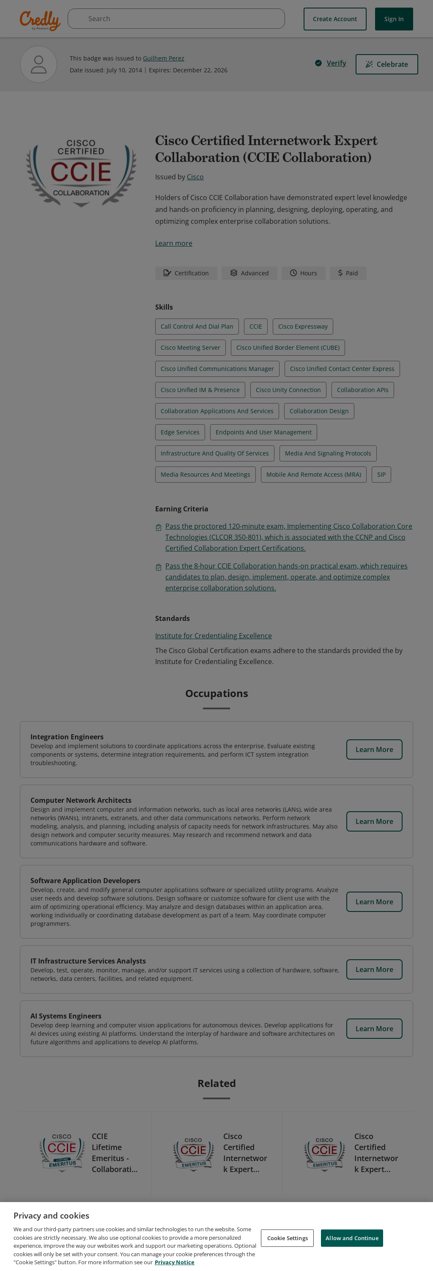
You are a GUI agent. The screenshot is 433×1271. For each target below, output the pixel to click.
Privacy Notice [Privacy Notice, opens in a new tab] (175, 1264)
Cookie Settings (287, 1239)
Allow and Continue (352, 1239)
